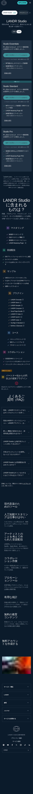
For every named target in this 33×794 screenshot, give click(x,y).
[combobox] (16, 750)
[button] (28, 59)
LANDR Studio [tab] (9, 12)
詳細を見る (20, 187)
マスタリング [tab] (24, 12)
